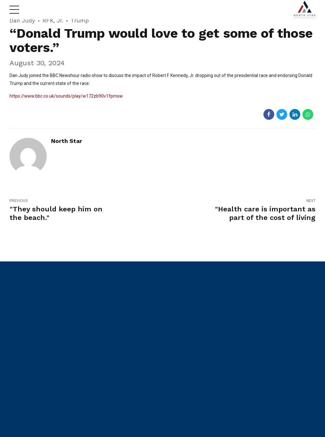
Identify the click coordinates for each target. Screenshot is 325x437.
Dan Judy (22, 20)
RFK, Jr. (53, 20)
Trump (80, 20)
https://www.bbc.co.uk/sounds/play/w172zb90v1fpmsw (66, 96)
